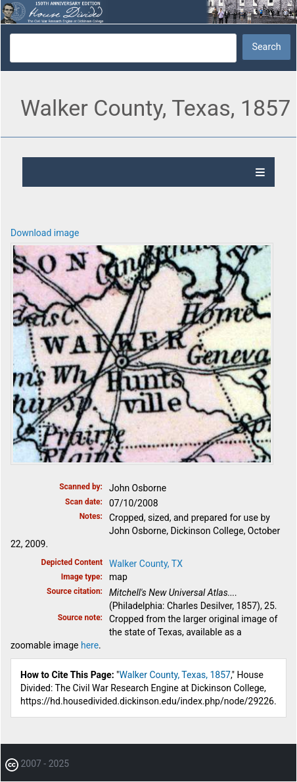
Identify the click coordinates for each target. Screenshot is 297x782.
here (90, 645)
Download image (45, 233)
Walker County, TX (146, 563)
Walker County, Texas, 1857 (175, 675)
